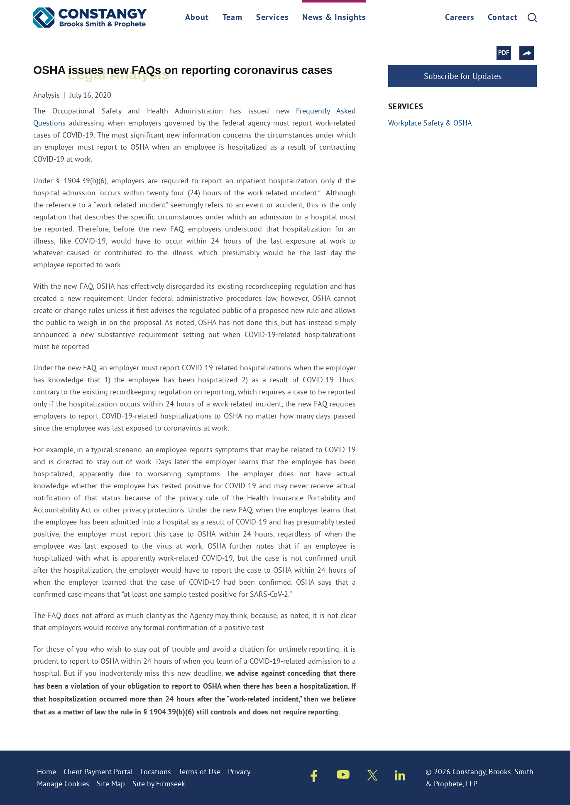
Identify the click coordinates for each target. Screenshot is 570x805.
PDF (506, 53)
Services (272, 17)
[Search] (532, 17)
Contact (503, 17)
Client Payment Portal (98, 771)
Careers (459, 17)
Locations (155, 771)
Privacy (239, 771)
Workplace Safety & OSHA (430, 123)
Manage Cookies (63, 783)
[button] (529, 53)
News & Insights (334, 17)
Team (232, 17)
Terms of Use (199, 771)
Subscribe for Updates (463, 76)
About (197, 17)
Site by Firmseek (158, 783)
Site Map (111, 783)
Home (46, 771)
